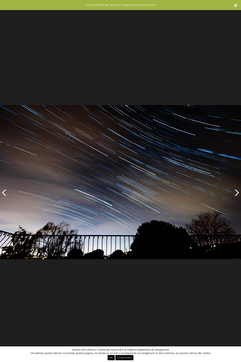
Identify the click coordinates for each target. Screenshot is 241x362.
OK (111, 358)
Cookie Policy (124, 358)
